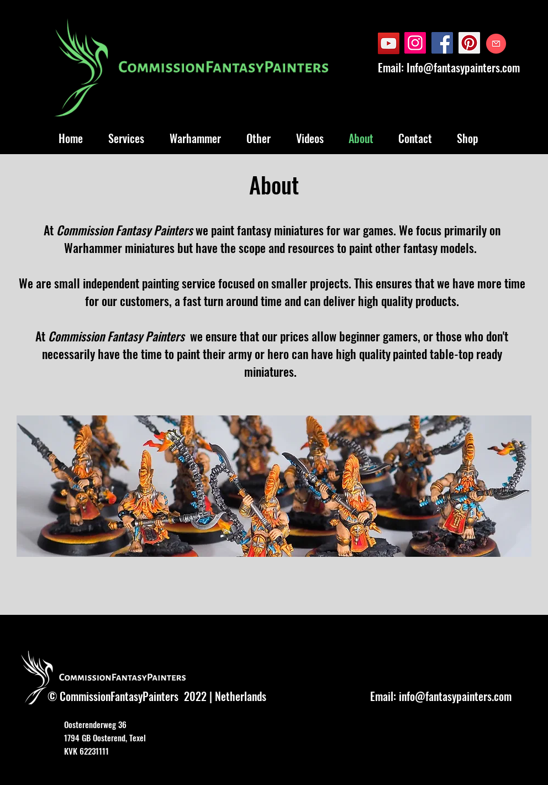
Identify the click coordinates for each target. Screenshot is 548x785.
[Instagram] (415, 43)
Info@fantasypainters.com (463, 67)
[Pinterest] (469, 43)
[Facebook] (442, 43)
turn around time (243, 300)
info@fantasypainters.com (455, 696)
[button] (274, 486)
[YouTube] (388, 43)
